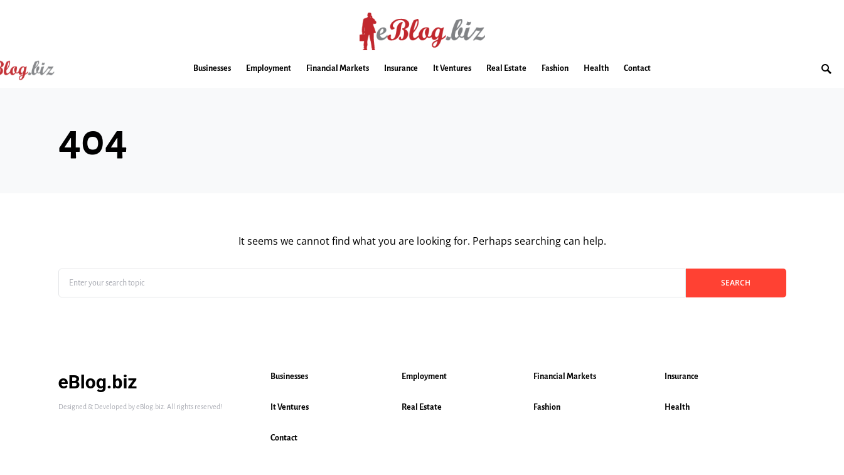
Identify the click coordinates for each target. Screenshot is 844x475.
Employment (424, 376)
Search (736, 282)
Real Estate (422, 407)
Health (677, 407)
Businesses (289, 376)
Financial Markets (564, 376)
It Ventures (289, 407)
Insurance (681, 376)
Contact (283, 438)
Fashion (546, 407)
